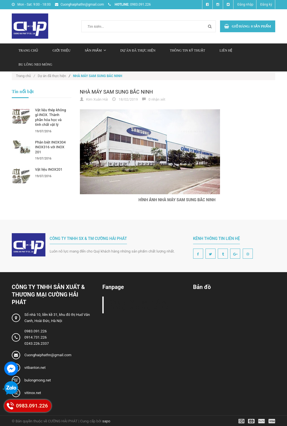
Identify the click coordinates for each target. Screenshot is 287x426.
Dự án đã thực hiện (137, 50)
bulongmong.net (37, 380)
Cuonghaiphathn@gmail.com (47, 355)
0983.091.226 (35, 331)
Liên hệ (225, 50)
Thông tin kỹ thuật (187, 50)
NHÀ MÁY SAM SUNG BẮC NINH (116, 92)
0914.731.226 (35, 337)
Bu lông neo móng (35, 64)
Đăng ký (266, 4)
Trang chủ (28, 50)
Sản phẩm (95, 50)
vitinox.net (32, 393)
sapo (106, 421)
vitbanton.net (35, 367)
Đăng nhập (245, 4)
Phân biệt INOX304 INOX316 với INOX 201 (50, 147)
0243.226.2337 (36, 343)
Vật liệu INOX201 (49, 169)
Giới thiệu (61, 50)
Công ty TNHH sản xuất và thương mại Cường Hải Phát (139, 305)
